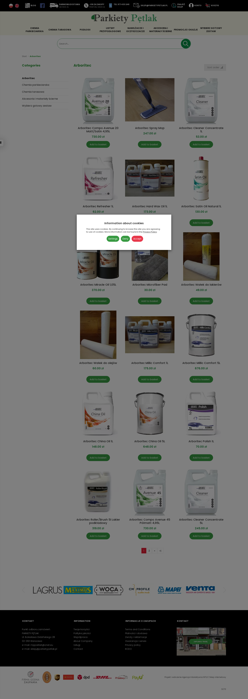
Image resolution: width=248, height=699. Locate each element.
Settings (113, 238)
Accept (137, 238)
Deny (125, 238)
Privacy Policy (150, 232)
